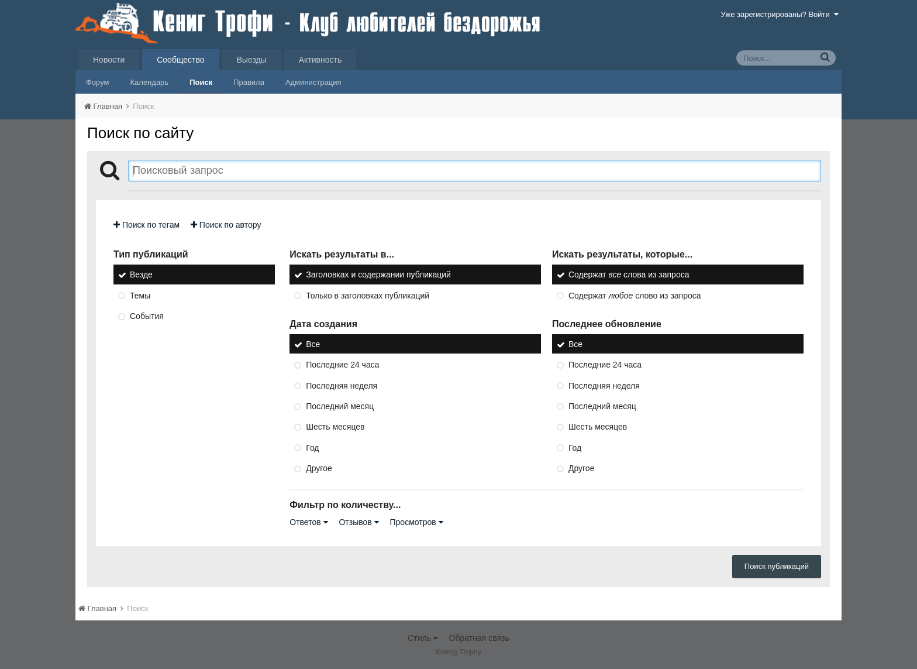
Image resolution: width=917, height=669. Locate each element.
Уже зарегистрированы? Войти (780, 14)
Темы (140, 295)
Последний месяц (340, 406)
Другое (319, 468)
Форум (97, 82)
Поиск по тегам (146, 224)
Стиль (423, 638)
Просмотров (416, 522)
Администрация (313, 82)
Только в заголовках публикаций (367, 295)
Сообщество (180, 59)
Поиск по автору (226, 224)
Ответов (308, 522)
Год (312, 447)
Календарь (149, 82)
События (147, 316)
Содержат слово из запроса (634, 295)
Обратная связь (479, 638)
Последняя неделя (341, 385)
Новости (109, 59)
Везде (141, 275)
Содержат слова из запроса (629, 275)
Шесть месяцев (335, 427)
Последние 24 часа (342, 365)
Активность (320, 59)
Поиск (200, 82)
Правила (248, 82)
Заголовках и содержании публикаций (378, 275)
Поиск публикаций (776, 566)
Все (313, 344)
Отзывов (358, 522)
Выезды (252, 59)
